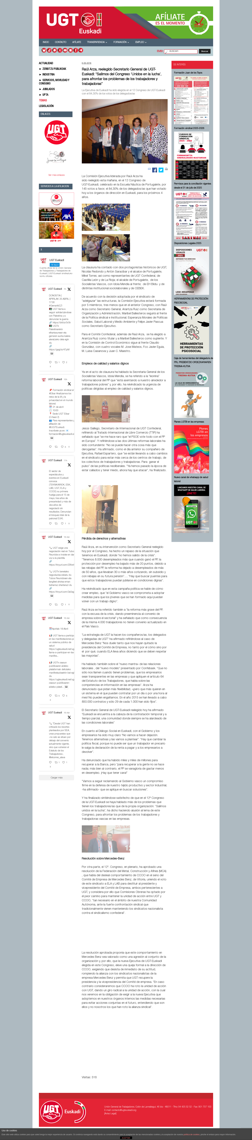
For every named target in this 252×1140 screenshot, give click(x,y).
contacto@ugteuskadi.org (124, 1110)
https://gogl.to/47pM (59, 350)
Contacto (60, 42)
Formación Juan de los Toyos (188, 73)
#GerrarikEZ (55, 306)
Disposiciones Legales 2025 (187, 243)
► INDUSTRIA (46, 74)
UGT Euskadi (55, 289)
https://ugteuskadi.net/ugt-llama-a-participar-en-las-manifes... (62, 652)
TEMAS (43, 100)
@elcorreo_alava (57, 757)
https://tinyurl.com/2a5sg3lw (63, 592)
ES (158, 51)
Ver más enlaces (56, 175)
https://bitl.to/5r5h (62, 323)
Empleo (141, 42)
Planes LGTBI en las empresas (189, 422)
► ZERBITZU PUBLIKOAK (52, 69)
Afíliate (76, 42)
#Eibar (52, 393)
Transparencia (97, 42)
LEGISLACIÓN (46, 106)
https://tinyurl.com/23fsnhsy (63, 565)
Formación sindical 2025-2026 (189, 128)
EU (161, 51)
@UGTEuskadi (56, 427)
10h (65, 380)
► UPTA (43, 95)
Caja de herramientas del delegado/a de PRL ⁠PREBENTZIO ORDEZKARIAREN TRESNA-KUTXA (193, 362)
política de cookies (192, 1134)
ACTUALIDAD (46, 63)
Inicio (46, 42)
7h (65, 289)
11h (65, 461)
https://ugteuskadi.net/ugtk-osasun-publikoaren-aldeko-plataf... (63, 683)
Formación (121, 42)
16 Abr (67, 537)
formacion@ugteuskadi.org (62, 434)
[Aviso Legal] (110, 1114)
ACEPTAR (126, 1138)
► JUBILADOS (47, 89)
